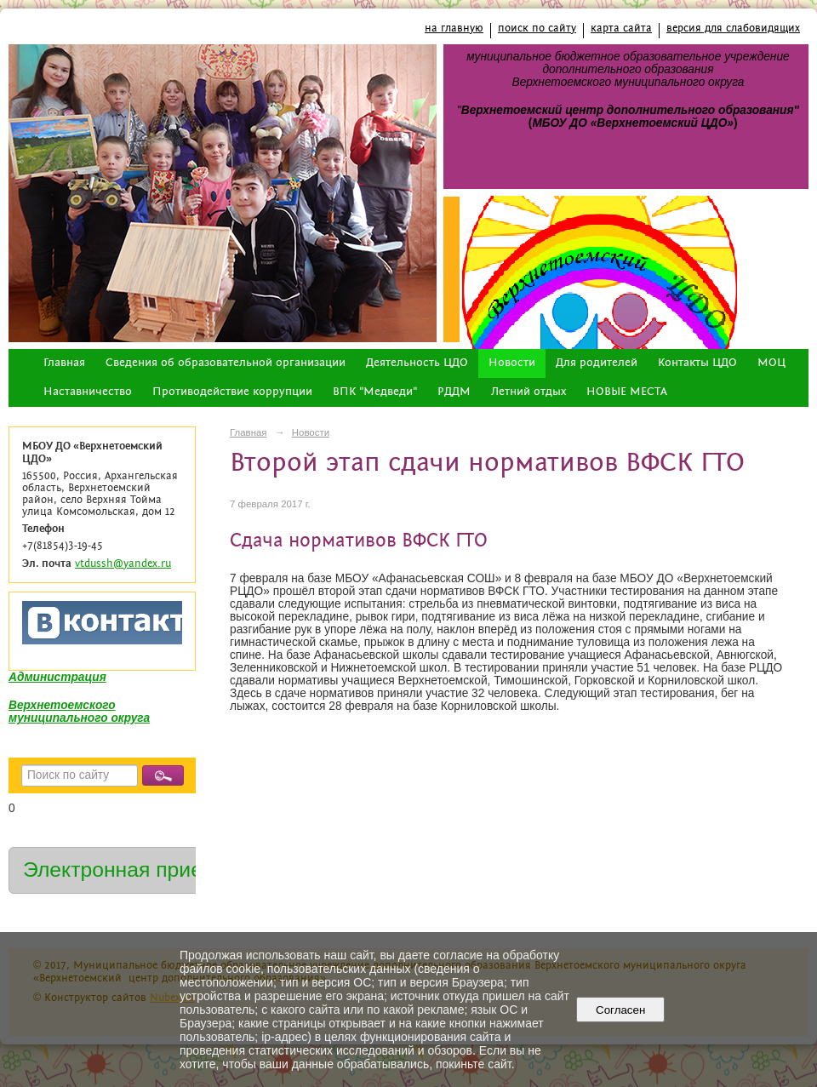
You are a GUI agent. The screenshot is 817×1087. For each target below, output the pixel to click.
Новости (511, 363)
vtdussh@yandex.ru (123, 563)
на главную (454, 28)
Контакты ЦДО (697, 363)
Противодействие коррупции (232, 392)
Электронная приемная (137, 869)
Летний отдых (528, 392)
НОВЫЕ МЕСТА (626, 392)
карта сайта (621, 28)
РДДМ (454, 392)
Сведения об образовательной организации (226, 363)
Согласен (621, 1010)
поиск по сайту (537, 28)
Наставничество (87, 392)
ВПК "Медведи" (375, 392)
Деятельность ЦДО (417, 363)
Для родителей (596, 363)
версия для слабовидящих (733, 28)
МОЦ (771, 363)
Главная (64, 363)
